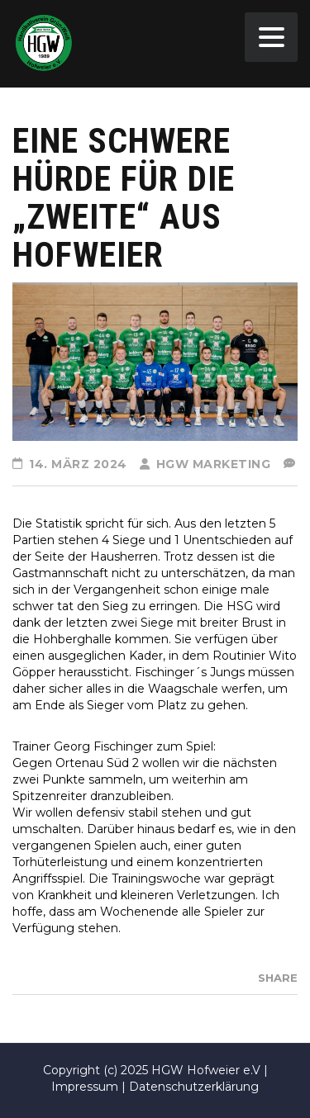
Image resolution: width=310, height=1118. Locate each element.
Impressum (84, 1086)
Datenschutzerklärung (194, 1086)
